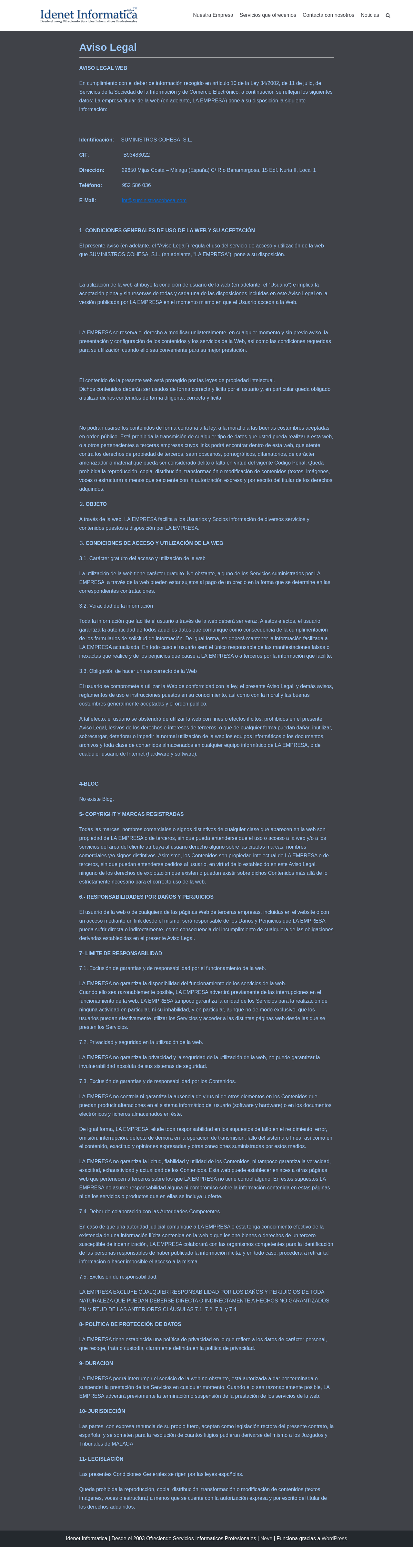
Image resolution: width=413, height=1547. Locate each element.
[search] (388, 15)
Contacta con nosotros (328, 15)
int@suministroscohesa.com (154, 200)
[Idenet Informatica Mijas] (89, 15)
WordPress (334, 1538)
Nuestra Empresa (213, 15)
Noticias (370, 15)
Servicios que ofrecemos (268, 15)
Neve (266, 1538)
